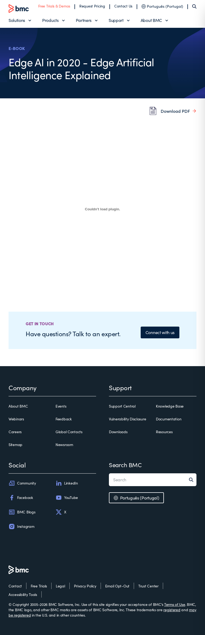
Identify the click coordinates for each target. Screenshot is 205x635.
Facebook (21, 497)
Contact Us (123, 6)
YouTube (67, 497)
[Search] (194, 6)
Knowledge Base (170, 406)
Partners (84, 20)
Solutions (17, 20)
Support (116, 20)
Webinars (16, 418)
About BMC (151, 20)
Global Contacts (69, 431)
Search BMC (125, 465)
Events (61, 406)
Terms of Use (174, 604)
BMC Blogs (22, 512)
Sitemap (15, 444)
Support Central (122, 406)
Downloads (118, 431)
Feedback (64, 418)
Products (50, 20)
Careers (15, 431)
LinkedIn (67, 483)
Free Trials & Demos (54, 6)
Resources (164, 431)
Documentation (168, 418)
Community (22, 483)
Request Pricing (92, 6)
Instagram (21, 526)
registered (171, 609)
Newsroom (64, 444)
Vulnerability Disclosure (127, 418)
